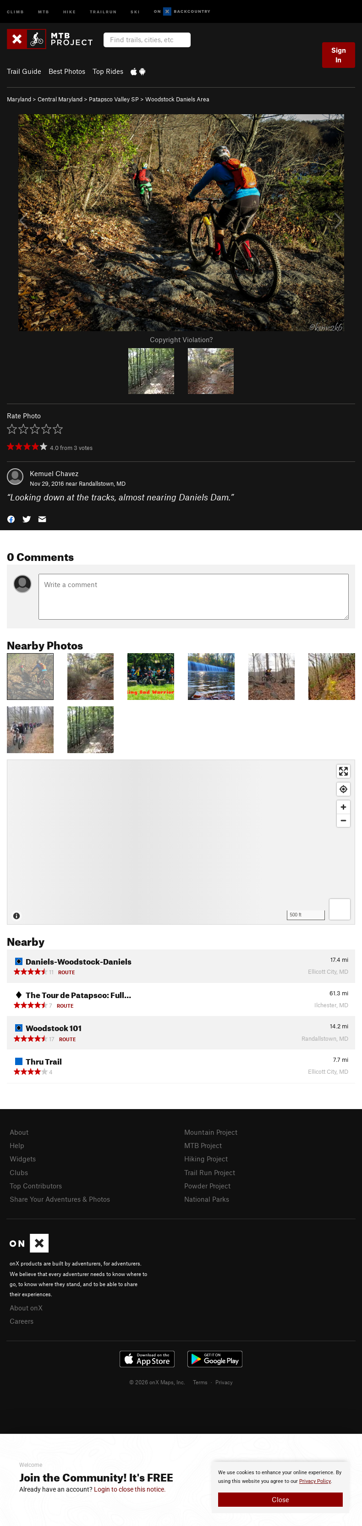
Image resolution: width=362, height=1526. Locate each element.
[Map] (181, 842)
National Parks (206, 1199)
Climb (15, 11)
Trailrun (103, 11)
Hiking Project (206, 1158)
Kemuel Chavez (54, 473)
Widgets (23, 1158)
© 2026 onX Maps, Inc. (157, 1382)
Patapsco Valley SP (114, 99)
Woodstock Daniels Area (177, 99)
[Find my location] (343, 789)
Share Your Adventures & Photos (60, 1199)
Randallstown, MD (102, 483)
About (19, 1132)
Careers (21, 1321)
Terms (200, 1382)
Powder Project (207, 1186)
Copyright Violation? (181, 339)
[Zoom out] (343, 820)
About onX (26, 1308)
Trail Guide (24, 71)
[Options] (339, 909)
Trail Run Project (209, 1172)
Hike (69, 11)
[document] (280, 1487)
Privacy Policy (315, 1481)
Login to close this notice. (130, 1489)
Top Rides (108, 71)
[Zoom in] (343, 807)
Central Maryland (60, 99)
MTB (43, 11)
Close (280, 1499)
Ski (135, 11)
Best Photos (67, 71)
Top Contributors (36, 1186)
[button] (11, 518)
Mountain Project (210, 1132)
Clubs (19, 1172)
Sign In (338, 55)
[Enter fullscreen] (343, 771)
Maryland (19, 99)
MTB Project (203, 1145)
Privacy (224, 1382)
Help (17, 1145)
